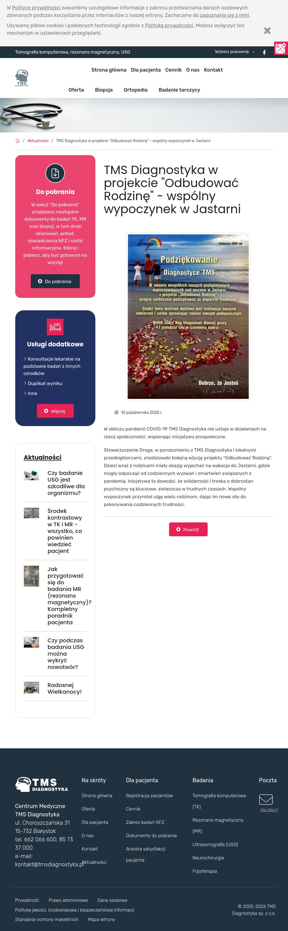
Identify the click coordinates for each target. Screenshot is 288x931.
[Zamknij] (267, 30)
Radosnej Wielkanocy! (64, 688)
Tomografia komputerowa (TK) (219, 801)
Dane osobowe (112, 900)
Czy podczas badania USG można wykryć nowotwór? (65, 653)
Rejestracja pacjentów (149, 795)
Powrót (191, 529)
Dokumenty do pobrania (151, 835)
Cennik (173, 70)
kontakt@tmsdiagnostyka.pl (49, 864)
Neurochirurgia (208, 857)
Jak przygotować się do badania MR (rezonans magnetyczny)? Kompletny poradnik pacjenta (69, 595)
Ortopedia (136, 90)
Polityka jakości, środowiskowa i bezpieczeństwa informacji (74, 910)
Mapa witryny (101, 919)
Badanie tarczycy (179, 90)
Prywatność (27, 900)
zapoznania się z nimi (224, 15)
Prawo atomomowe (68, 900)
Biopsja (104, 90)
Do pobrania (58, 281)
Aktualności (38, 141)
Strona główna (108, 70)
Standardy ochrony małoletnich (47, 919)
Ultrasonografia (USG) (215, 844)
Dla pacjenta (146, 70)
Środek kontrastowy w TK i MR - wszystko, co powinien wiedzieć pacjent (64, 531)
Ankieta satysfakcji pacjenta (145, 854)
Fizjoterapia (204, 871)
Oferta (76, 90)
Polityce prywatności (36, 8)
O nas (193, 70)
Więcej (58, 411)
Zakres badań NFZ (145, 822)
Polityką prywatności (169, 25)
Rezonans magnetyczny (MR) (217, 825)
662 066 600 (40, 839)
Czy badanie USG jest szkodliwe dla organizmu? (66, 483)
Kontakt (213, 70)
